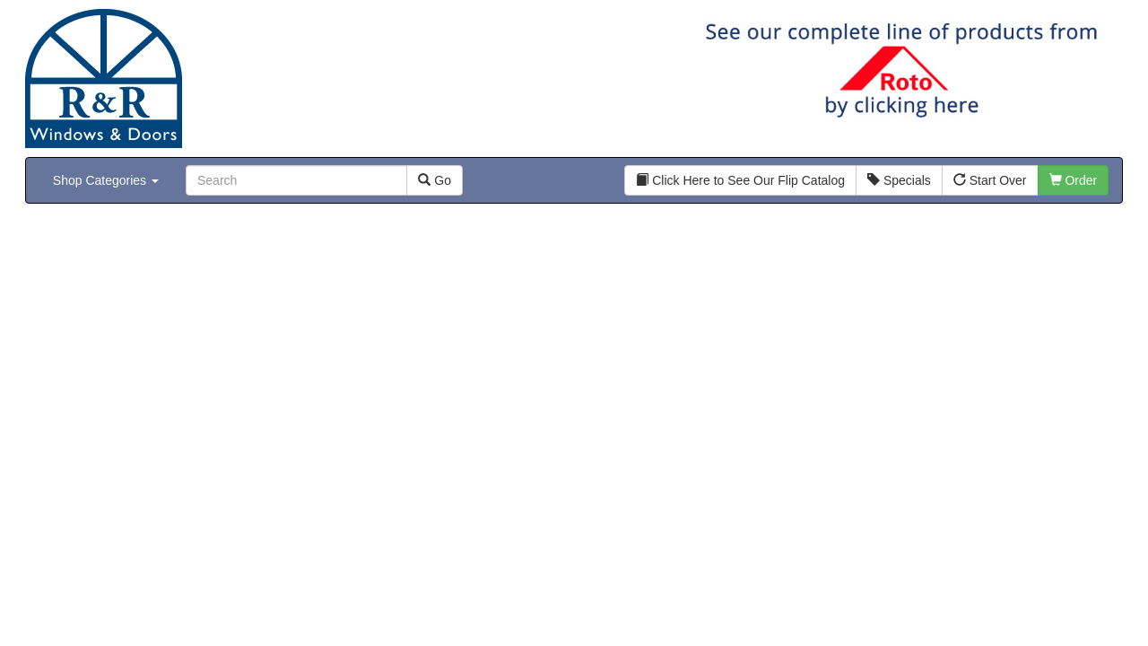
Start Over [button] (990, 180)
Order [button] (1073, 180)
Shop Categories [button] (106, 180)
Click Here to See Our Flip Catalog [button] (740, 180)
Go (434, 180)
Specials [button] (899, 180)
